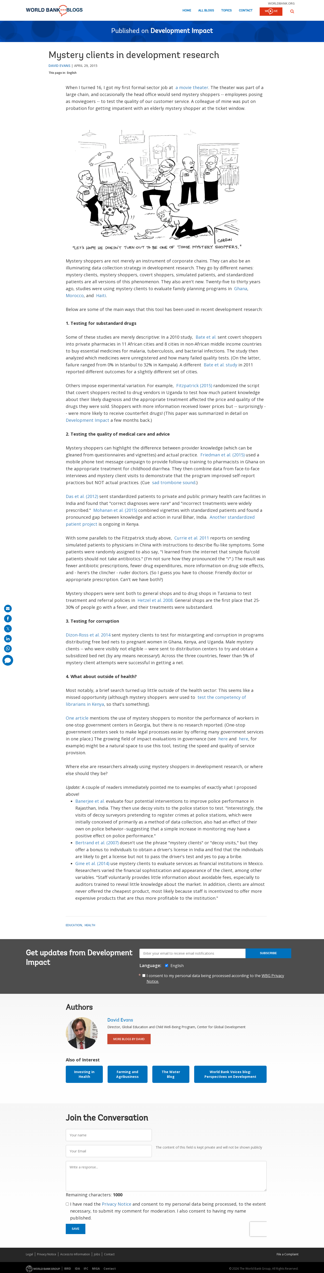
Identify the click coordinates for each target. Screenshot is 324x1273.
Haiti (101, 295)
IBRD (67, 1269)
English (72, 73)
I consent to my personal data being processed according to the (215, 978)
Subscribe (268, 953)
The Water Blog (171, 1074)
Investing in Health (84, 1074)
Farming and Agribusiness (127, 1074)
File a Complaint (287, 1254)
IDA (77, 1269)
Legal (29, 1254)
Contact (246, 10)
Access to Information (75, 1254)
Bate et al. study (220, 365)
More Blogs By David (129, 1039)
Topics (226, 10)
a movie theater (192, 87)
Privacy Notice (116, 1204)
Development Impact (181, 31)
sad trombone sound (173, 482)
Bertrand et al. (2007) (97, 842)
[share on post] (8, 628)
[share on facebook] (8, 618)
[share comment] (7, 660)
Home (186, 10)
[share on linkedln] (8, 638)
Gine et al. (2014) (92, 863)
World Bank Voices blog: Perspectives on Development (230, 1074)
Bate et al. (206, 337)
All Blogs (206, 10)
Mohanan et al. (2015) (115, 510)
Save (75, 1228)
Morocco (75, 295)
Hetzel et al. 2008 (155, 600)
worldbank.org (281, 3)
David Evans (59, 65)
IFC (86, 1269)
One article (77, 718)
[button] (292, 11)
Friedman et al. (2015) (222, 455)
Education (74, 925)
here (223, 739)
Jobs (97, 1254)
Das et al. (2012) (82, 496)
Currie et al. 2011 (191, 538)
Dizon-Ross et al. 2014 (88, 635)
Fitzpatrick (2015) (194, 385)
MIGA (96, 1269)
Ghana (240, 288)
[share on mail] (8, 608)
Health (90, 925)
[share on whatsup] (8, 649)
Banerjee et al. (90, 801)
